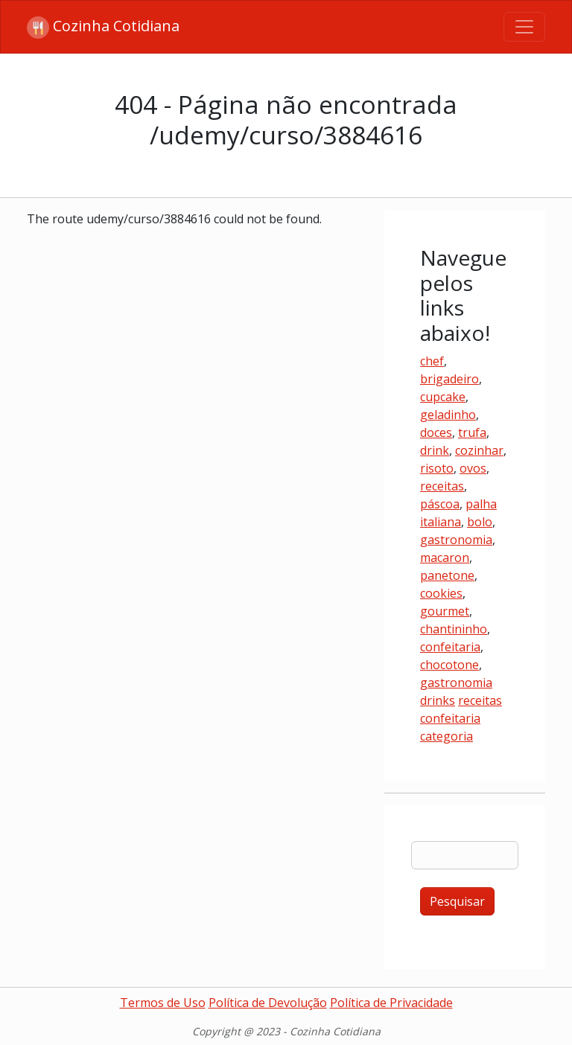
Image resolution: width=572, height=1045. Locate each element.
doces (436, 432)
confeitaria (450, 647)
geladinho (448, 414)
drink (434, 450)
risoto (437, 468)
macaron (444, 557)
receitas (442, 486)
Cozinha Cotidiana (103, 27)
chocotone (449, 664)
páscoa (440, 504)
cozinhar (479, 450)
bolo (479, 522)
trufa (472, 432)
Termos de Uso (163, 1002)
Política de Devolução (268, 1002)
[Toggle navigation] (524, 27)
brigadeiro (449, 379)
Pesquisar (457, 901)
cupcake (442, 397)
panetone (447, 575)
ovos (473, 468)
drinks (437, 700)
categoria (446, 736)
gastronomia (456, 539)
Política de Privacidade (391, 1002)
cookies (441, 593)
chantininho (453, 629)
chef (432, 361)
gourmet (444, 611)
